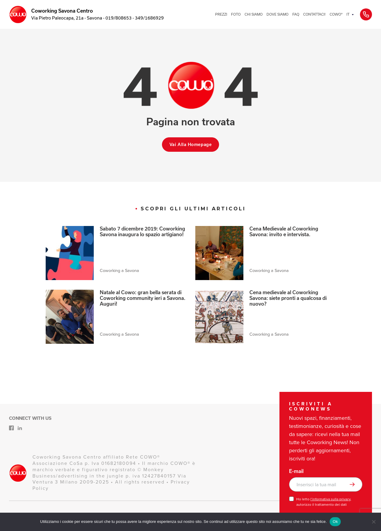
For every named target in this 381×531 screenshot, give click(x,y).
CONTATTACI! (314, 14)
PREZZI (221, 14)
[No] (373, 522)
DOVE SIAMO (277, 14)
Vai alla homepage (190, 144)
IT (347, 14)
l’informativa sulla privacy (330, 499)
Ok (335, 521)
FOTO (236, 14)
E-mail (296, 471)
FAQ (295, 14)
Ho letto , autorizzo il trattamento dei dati (323, 501)
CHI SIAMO (254, 14)
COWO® (336, 14)
